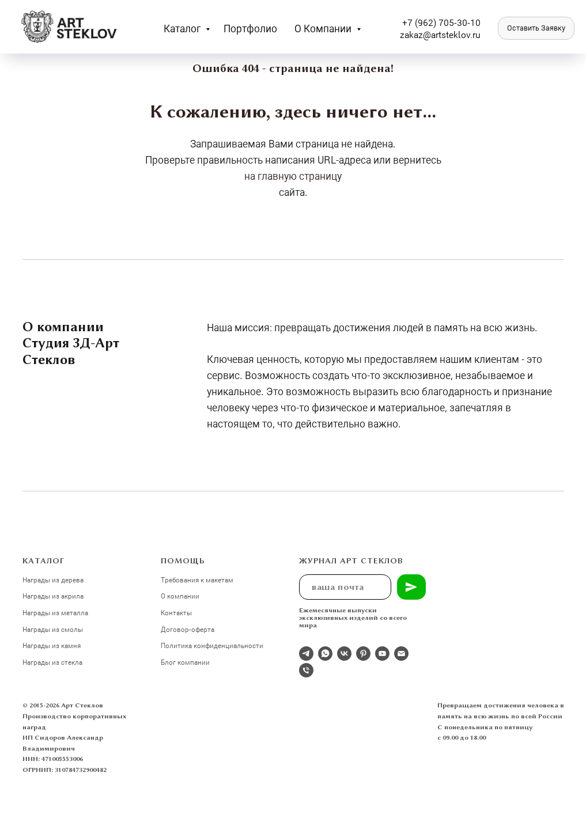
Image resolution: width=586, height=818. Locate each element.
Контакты (176, 612)
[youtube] (382, 653)
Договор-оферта (187, 629)
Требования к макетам (197, 579)
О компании (324, 28)
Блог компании (185, 661)
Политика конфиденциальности (212, 645)
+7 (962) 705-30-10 (441, 22)
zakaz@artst (424, 34)
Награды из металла (55, 612)
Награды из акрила (53, 595)
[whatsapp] (325, 653)
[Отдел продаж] (306, 653)
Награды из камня (51, 645)
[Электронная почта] (401, 653)
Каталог (183, 28)
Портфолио (250, 28)
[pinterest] (363, 653)
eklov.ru (465, 34)
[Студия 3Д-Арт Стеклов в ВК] (344, 653)
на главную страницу (293, 176)
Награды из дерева (53, 579)
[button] (536, 28)
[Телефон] (306, 670)
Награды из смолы (52, 629)
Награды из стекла (52, 661)
